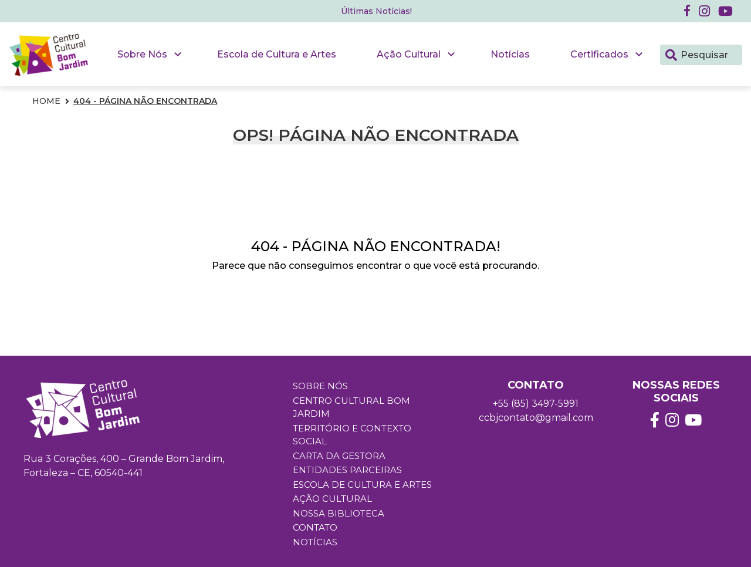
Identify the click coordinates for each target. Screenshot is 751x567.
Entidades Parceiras (347, 469)
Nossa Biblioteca (338, 513)
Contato (315, 527)
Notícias (510, 54)
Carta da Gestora (339, 455)
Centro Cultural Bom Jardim (351, 407)
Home (46, 101)
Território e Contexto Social (352, 435)
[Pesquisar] (671, 54)
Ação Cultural (409, 54)
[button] (704, 11)
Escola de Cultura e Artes (276, 54)
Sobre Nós (142, 54)
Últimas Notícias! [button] (376, 11)
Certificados (599, 54)
